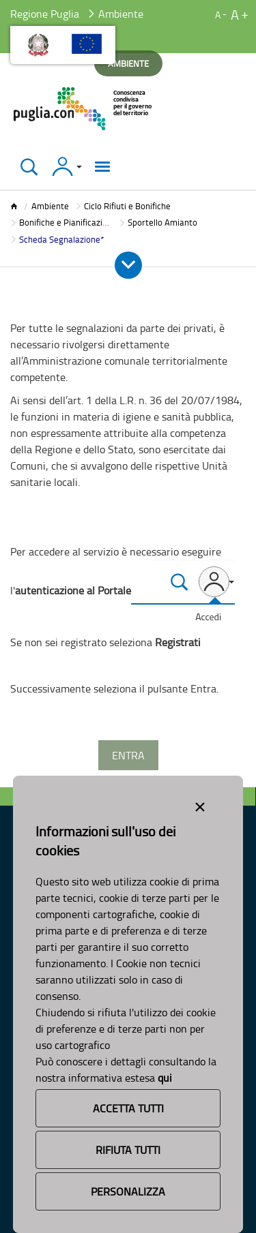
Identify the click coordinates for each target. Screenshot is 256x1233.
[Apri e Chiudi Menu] (128, 265)
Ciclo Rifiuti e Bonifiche (127, 206)
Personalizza (128, 1191)
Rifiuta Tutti (128, 1149)
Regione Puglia (44, 13)
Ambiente (50, 206)
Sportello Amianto (162, 222)
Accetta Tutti (128, 1108)
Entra (128, 755)
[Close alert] (200, 804)
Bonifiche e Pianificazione (68, 222)
